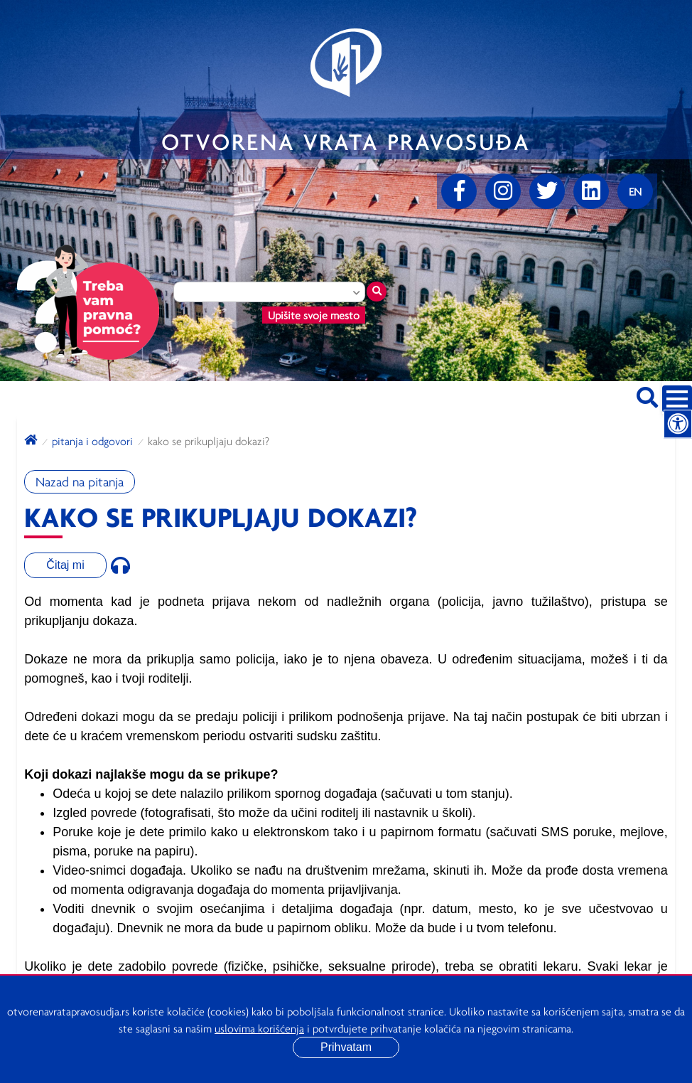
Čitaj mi (65, 565)
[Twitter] (547, 191)
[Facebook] (459, 191)
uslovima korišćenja (259, 1028)
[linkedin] (591, 191)
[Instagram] (503, 191)
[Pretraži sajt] (647, 395)
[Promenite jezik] (635, 191)
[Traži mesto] (376, 292)
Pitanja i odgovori (92, 440)
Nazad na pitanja (80, 481)
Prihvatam (346, 1047)
